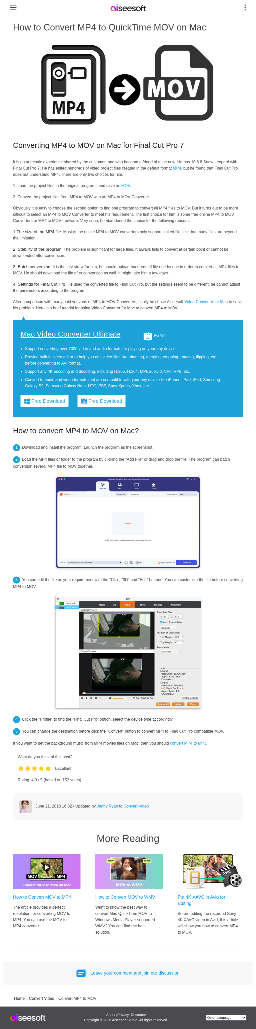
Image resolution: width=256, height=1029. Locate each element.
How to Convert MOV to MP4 (42, 897)
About (111, 1015)
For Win (160, 335)
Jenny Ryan (107, 806)
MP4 (177, 168)
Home (19, 998)
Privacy (123, 1015)
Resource (138, 1015)
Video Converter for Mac (206, 302)
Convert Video (136, 806)
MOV (125, 186)
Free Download (48, 401)
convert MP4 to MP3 (188, 743)
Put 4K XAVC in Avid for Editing (201, 900)
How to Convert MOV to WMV (125, 897)
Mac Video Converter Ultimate (70, 334)
